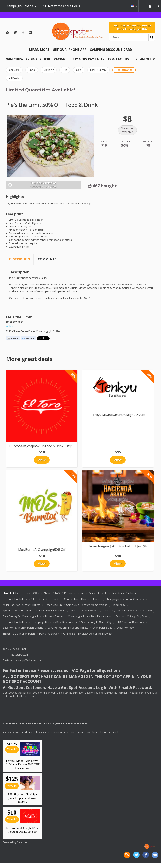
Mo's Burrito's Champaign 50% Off (41, 549)
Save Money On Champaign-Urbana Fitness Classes (33, 616)
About (47, 593)
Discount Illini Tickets (15, 599)
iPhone (132, 593)
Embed (30, 338)
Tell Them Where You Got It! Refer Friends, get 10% (132, 27)
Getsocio (22, 842)
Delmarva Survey (49, 633)
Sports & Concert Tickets (17, 610)
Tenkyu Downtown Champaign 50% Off (118, 414)
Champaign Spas (102, 628)
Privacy (68, 593)
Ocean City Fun (53, 605)
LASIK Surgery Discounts (84, 610)
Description (19, 259)
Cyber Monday (125, 628)
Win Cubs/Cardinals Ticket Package (37, 59)
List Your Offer (31, 593)
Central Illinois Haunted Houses (82, 599)
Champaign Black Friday (138, 610)
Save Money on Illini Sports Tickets (68, 628)
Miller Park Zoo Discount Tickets (21, 605)
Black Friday (118, 605)
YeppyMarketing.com (30, 660)
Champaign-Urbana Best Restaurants (90, 616)
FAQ (57, 593)
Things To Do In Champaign (19, 633)
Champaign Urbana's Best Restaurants (54, 622)
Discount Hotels (98, 593)
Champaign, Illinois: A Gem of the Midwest (87, 633)
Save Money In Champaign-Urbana (23, 628)
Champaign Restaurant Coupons (125, 599)
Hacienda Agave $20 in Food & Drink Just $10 (117, 546)
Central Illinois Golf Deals (50, 610)
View (42, 459)
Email (14, 338)
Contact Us (118, 59)
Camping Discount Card (111, 49)
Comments (47, 259)
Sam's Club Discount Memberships (86, 605)
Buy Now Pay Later (88, 59)
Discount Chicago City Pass (131, 616)
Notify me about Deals (64, 6)
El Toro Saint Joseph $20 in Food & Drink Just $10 (41, 446)
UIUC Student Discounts (45, 599)
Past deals (118, 593)
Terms (80, 593)
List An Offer (144, 59)
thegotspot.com (20, 654)
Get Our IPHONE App (69, 49)
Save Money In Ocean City (96, 622)
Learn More (39, 49)
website (10, 326)
